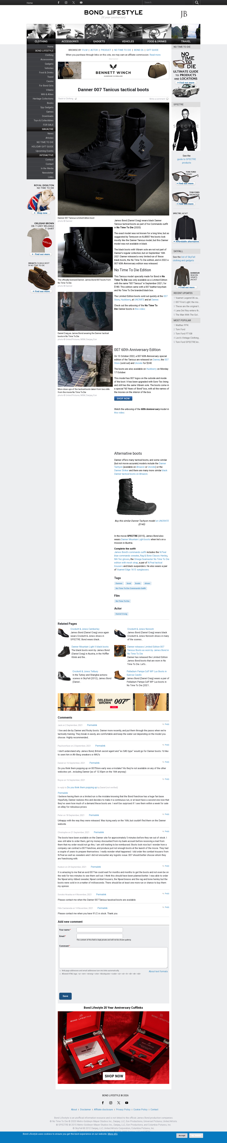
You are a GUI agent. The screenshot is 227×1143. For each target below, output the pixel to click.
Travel (50, 77)
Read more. (155, 54)
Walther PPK (182, 325)
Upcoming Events (44, 151)
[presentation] (81, 984)
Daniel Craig (121, 614)
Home (30, 3)
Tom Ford (180, 329)
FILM (84, 50)
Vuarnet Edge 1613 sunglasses (133, 569)
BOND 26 (138, 50)
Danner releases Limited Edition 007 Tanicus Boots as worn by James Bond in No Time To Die (148, 650)
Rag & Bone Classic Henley (153, 555)
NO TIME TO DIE (45, 142)
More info (113, 1134)
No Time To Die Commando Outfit (131, 588)
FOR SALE (48, 124)
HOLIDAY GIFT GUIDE (42, 146)
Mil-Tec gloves (121, 559)
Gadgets (49, 63)
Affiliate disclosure (103, 1109)
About (74, 1109)
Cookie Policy (140, 1109)
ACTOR (94, 50)
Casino (49, 81)
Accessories (47, 59)
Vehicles (49, 68)
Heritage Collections (43, 98)
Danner (154, 299)
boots (137, 583)
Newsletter (47, 172)
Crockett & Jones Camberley (85, 629)
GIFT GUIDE (152, 50)
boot (129, 583)
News (50, 133)
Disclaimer (85, 1109)
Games (49, 111)
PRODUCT (106, 50)
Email (62, 936)
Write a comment (157, 99)
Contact (49, 164)
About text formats (158, 971)
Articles (49, 138)
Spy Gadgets (46, 107)
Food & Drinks (46, 72)
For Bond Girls (46, 85)
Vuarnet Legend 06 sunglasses (191, 298)
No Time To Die (122, 601)
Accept (182, 1135)
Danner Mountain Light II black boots (90, 646)
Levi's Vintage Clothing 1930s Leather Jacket (198, 337)
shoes (147, 583)
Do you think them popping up (82, 787)
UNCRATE (139, 299)
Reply (167, 724)
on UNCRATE (162, 520)
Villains (49, 90)
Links (50, 177)
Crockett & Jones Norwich (140, 629)
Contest (49, 159)
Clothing (49, 55)
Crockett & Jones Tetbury (85, 671)
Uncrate (138, 363)
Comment (64, 946)
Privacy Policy (123, 1109)
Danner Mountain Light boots (135, 539)
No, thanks (196, 1136)
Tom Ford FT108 (184, 333)
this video (140, 309)
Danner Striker (121, 470)
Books (50, 103)
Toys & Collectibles (43, 120)
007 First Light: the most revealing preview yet (199, 302)
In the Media (47, 168)
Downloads (47, 116)
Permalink (92, 725)
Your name (64, 930)
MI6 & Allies (47, 94)
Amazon (140, 467)
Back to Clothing (65, 98)
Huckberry (126, 299)
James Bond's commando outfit (130, 552)
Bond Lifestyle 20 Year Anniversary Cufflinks (113, 1007)
